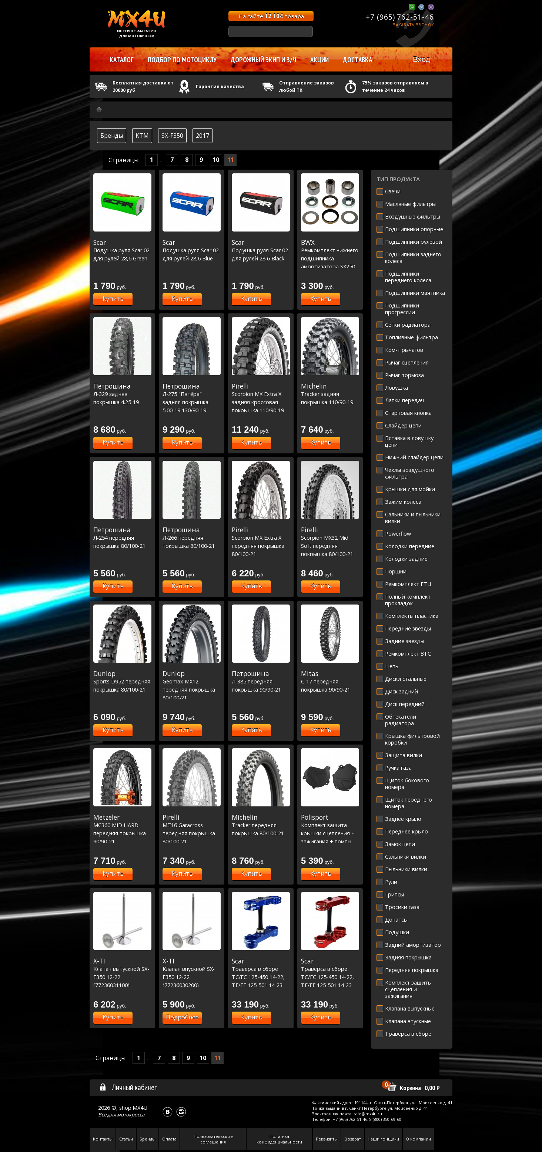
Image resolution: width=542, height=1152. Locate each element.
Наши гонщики (383, 1139)
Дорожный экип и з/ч (263, 59)
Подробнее (182, 1017)
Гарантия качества (220, 86)
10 (216, 160)
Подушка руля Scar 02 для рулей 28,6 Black (261, 250)
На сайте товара (271, 16)
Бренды (111, 135)
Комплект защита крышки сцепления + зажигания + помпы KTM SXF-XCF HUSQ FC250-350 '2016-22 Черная (330, 841)
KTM (142, 135)
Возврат (352, 1139)
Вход (421, 59)
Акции (319, 59)
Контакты (103, 1139)
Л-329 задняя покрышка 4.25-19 (122, 394)
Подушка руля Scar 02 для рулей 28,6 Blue (192, 250)
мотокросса (130, 1114)
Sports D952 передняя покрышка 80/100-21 (122, 681)
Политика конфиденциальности (279, 1139)
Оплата (169, 1139)
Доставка (357, 59)
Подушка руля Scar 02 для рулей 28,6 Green (122, 250)
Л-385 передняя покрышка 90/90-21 (261, 681)
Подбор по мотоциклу (182, 59)
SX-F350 (172, 135)
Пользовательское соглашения (213, 1139)
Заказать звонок (413, 24)
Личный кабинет (128, 1087)
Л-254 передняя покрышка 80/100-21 (122, 537)
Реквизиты (327, 1139)
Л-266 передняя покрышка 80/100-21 (192, 537)
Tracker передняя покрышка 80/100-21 (261, 825)
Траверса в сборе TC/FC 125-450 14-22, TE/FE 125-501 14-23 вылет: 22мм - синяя (261, 976)
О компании (418, 1139)
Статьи (126, 1139)
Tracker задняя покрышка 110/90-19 (330, 394)
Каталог (122, 59)
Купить (113, 298)
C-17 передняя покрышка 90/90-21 (330, 681)
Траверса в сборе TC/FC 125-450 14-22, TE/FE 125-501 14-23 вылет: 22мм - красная (330, 976)
